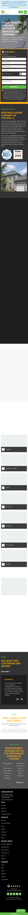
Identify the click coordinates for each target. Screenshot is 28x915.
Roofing (3, 820)
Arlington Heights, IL (7, 764)
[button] (18, 699)
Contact (3, 805)
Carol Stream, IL (20, 766)
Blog (2, 867)
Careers (3, 876)
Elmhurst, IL (20, 770)
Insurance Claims (5, 823)
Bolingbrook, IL (20, 763)
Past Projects (4, 879)
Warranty (3, 808)
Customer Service (6, 814)
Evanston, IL (7, 773)
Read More (4, 671)
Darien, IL (20, 768)
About (2, 865)
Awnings (3, 835)
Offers (3, 870)
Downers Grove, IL (8, 770)
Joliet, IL (20, 773)
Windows (3, 832)
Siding (2, 826)
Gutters (3, 829)
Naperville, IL (20, 775)
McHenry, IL (7, 775)
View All (19, 782)
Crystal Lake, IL (7, 768)
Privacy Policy (12, 897)
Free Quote (14, 913)
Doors (2, 837)
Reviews (3, 873)
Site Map (17, 897)
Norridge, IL (7, 778)
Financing (3, 811)
